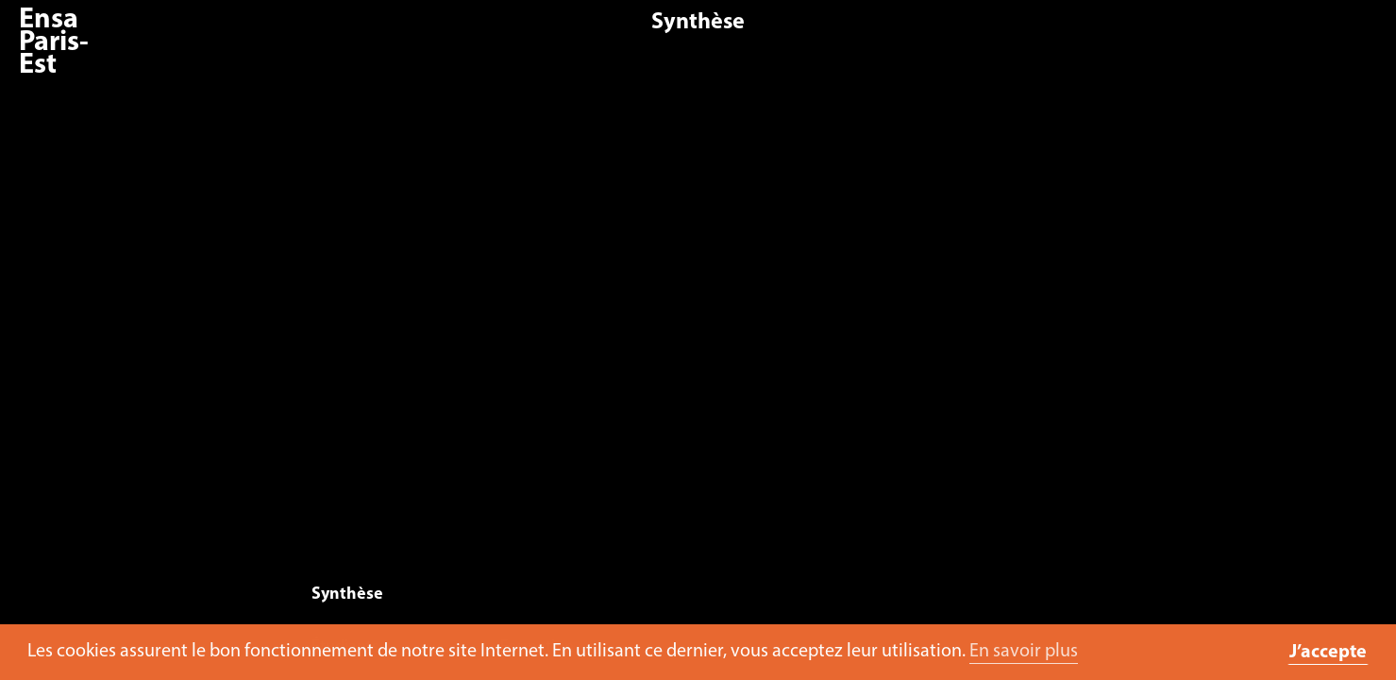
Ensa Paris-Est (54, 43)
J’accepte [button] (1328, 652)
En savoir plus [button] (1023, 651)
